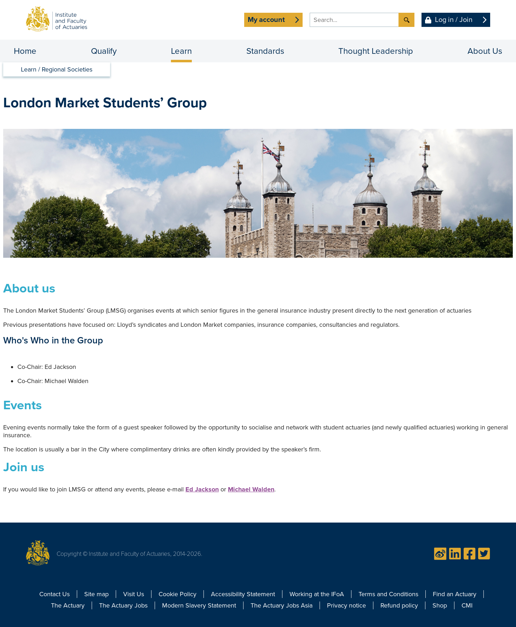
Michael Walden (251, 489)
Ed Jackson (202, 489)
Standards (265, 51)
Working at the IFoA (316, 594)
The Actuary (68, 605)
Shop (439, 605)
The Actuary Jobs (123, 605)
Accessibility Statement (243, 594)
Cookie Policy (177, 594)
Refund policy (399, 605)
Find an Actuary (454, 594)
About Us (485, 51)
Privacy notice (346, 605)
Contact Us (54, 594)
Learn (181, 51)
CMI (466, 605)
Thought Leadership (375, 51)
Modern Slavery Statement (199, 605)
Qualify (104, 51)
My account (266, 20)
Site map (96, 594)
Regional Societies (67, 69)
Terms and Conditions (388, 594)
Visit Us (133, 594)
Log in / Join (453, 20)
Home (25, 51)
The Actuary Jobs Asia (282, 605)
